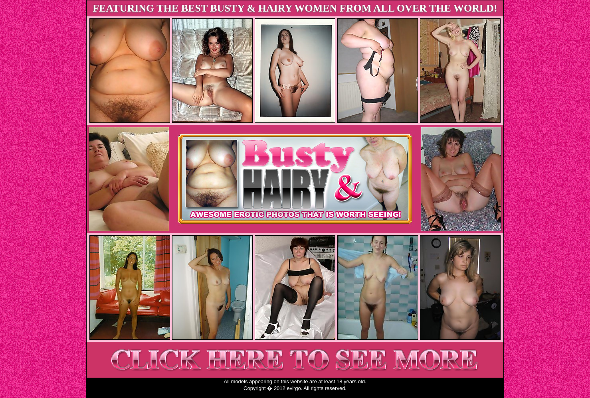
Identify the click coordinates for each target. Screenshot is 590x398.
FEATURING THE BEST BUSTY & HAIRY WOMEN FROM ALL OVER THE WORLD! (295, 8)
